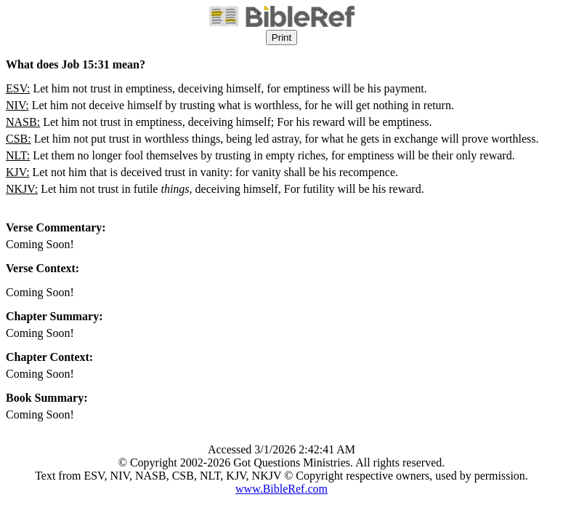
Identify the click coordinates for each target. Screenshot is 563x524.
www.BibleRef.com (281, 489)
